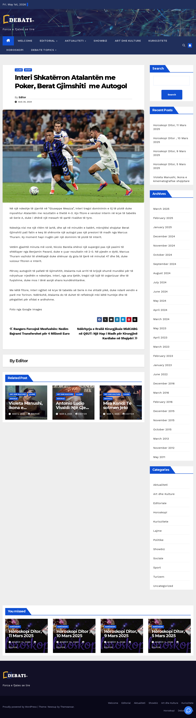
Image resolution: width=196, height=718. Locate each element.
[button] (183, 45)
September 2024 (164, 264)
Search (158, 68)
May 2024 (159, 300)
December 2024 (164, 236)
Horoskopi (14, 50)
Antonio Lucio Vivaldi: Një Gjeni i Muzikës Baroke (73, 407)
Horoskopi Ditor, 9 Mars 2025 (120, 633)
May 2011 (159, 457)
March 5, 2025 (164, 642)
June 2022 (160, 374)
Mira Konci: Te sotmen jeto (117, 405)
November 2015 (163, 420)
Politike (158, 540)
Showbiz (100, 40)
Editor (22, 97)
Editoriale (159, 503)
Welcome (25, 40)
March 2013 (161, 438)
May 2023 (159, 328)
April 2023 (160, 337)
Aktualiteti (74, 40)
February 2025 (163, 218)
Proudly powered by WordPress (20, 707)
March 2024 (161, 319)
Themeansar (67, 707)
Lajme (19, 70)
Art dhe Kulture (128, 40)
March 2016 (161, 392)
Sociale (13, 399)
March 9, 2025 (116, 642)
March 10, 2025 (70, 642)
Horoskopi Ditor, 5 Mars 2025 (168, 633)
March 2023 (161, 346)
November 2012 (163, 447)
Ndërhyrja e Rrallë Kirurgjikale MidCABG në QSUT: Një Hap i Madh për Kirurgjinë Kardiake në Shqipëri (107, 333)
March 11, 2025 (22, 642)
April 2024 (160, 310)
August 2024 (161, 273)
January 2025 (162, 227)
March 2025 (161, 208)
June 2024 (160, 291)
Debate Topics (43, 50)
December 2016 (164, 383)
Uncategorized (163, 586)
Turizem (158, 576)
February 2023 (163, 356)
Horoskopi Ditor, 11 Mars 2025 (25, 633)
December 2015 (164, 411)
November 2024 (164, 245)
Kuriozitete (157, 40)
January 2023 (162, 365)
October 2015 (162, 429)
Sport (28, 70)
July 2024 (159, 282)
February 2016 (163, 401)
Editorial (48, 40)
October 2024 (162, 254)
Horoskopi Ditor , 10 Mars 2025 (73, 633)
